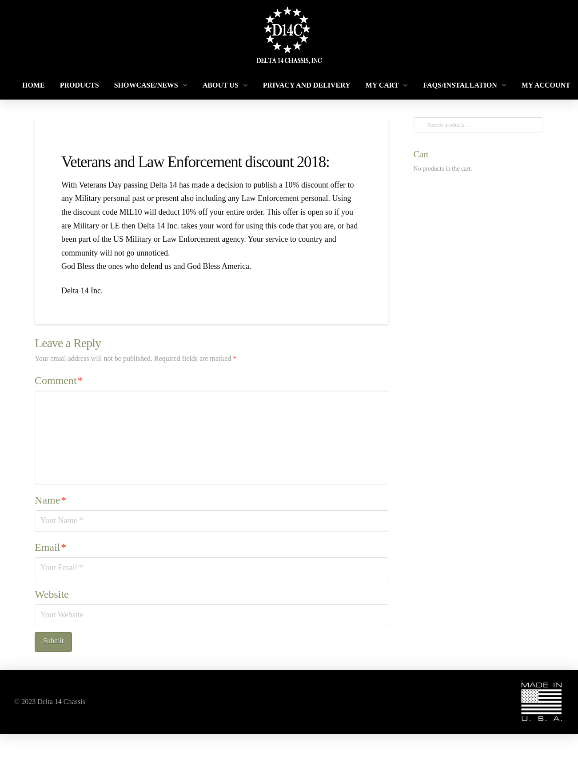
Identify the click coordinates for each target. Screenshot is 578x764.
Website (52, 594)
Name (50, 500)
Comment (59, 380)
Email (50, 547)
